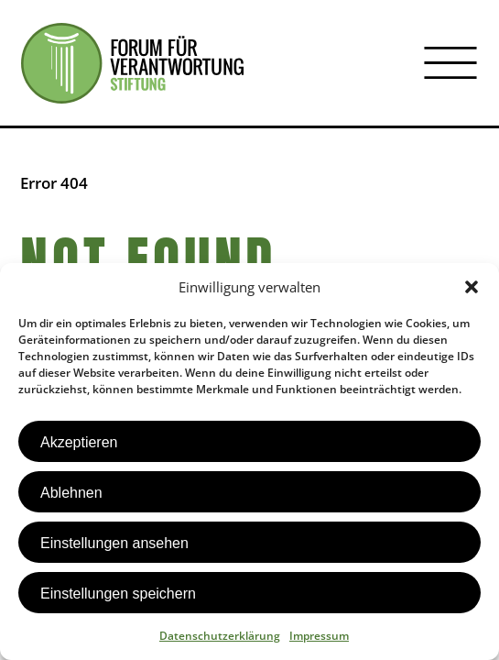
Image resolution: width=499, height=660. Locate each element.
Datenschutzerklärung (219, 636)
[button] (471, 287)
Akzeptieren (79, 442)
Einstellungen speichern (118, 593)
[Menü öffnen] (450, 63)
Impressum (319, 636)
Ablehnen (71, 492)
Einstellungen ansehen (114, 543)
